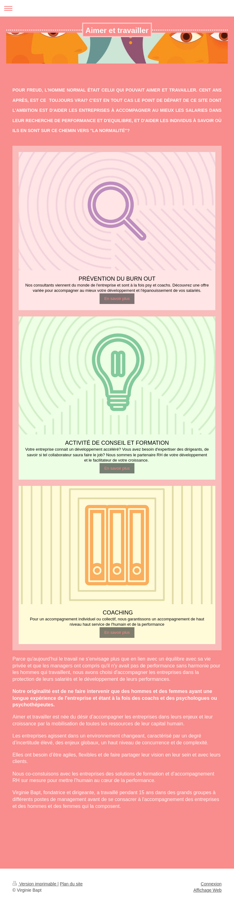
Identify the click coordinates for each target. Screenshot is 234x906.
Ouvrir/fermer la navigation (117, 8)
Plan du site (71, 883)
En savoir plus (117, 298)
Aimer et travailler (117, 30)
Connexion (211, 883)
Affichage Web (207, 890)
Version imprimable (35, 883)
